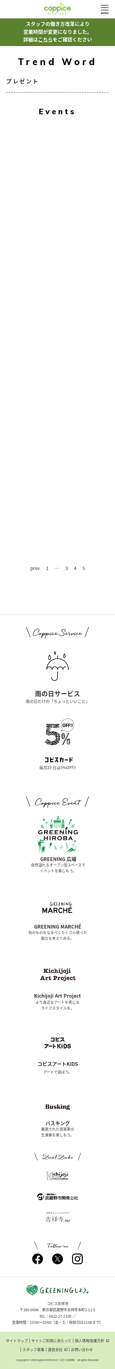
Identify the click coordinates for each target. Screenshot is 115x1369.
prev (35, 568)
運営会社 (55, 1349)
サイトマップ (17, 1341)
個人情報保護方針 (89, 1341)
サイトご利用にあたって (51, 1341)
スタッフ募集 (33, 1349)
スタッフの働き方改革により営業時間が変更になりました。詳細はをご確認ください (57, 31)
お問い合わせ (82, 1349)
